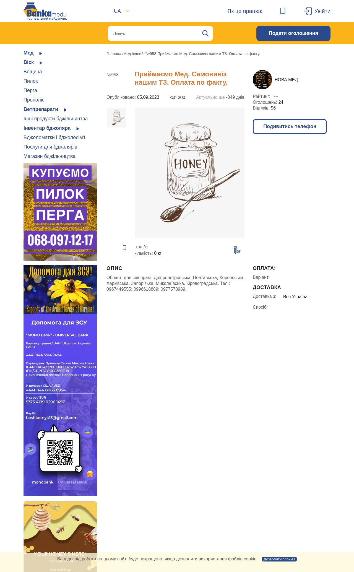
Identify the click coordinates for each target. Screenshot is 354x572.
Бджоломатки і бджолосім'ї (54, 137)
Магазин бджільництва (50, 156)
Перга (30, 90)
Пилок (31, 81)
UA (117, 11)
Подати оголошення (293, 33)
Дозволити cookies (279, 559)
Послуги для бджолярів (50, 147)
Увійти (322, 11)
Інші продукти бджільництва (56, 118)
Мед (127, 53)
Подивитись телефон (289, 126)
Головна (114, 53)
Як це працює (244, 11)
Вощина (33, 71)
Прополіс (34, 100)
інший (139, 53)
